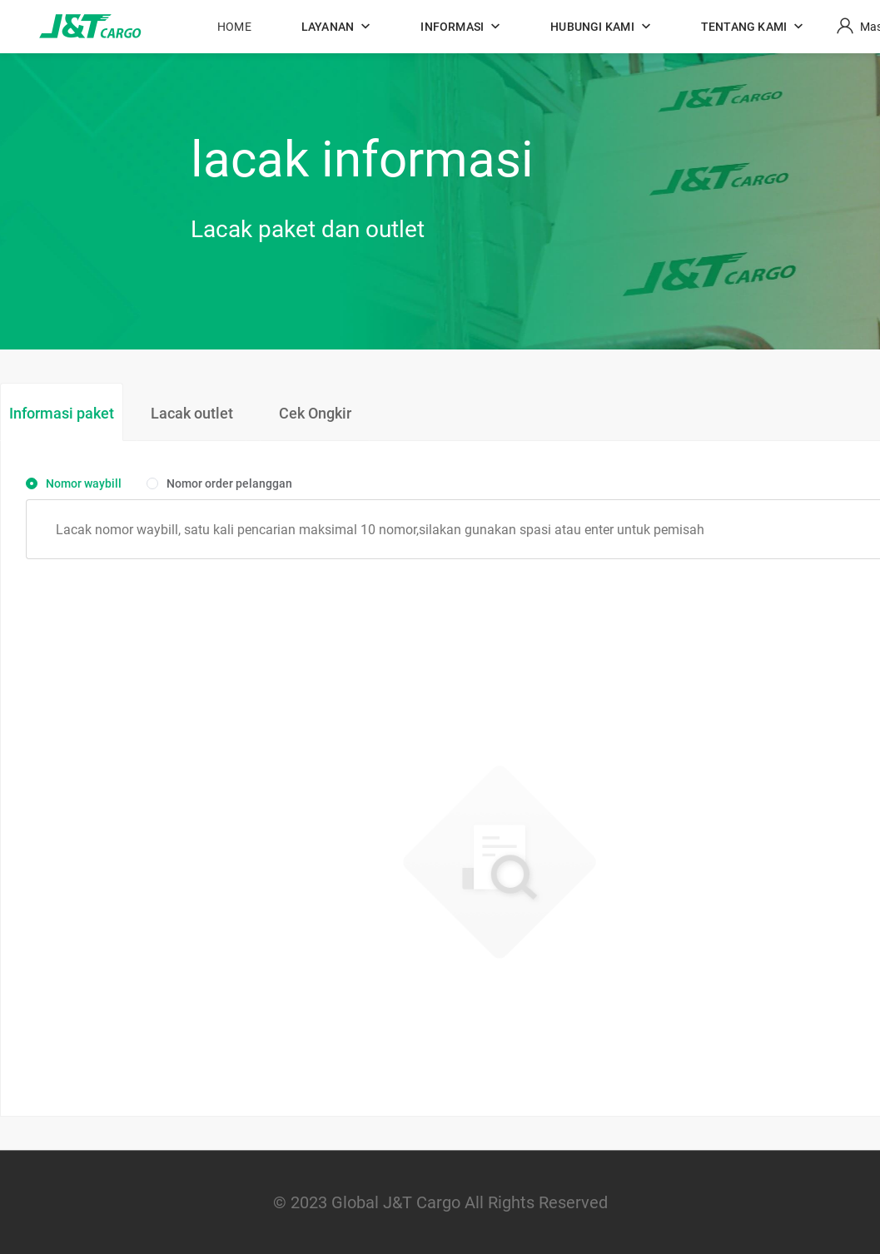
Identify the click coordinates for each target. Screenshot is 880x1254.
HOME (234, 26)
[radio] (74, 484)
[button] (335, 26)
